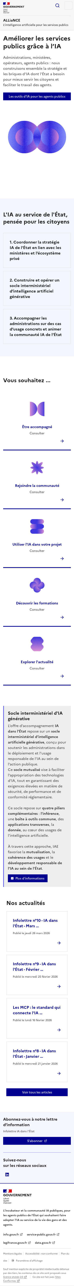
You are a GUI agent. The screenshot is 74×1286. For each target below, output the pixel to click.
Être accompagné (37, 426)
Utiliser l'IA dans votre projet (37, 544)
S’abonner (34, 1140)
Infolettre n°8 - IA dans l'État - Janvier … (34, 1053)
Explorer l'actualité (37, 662)
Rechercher (57, 5)
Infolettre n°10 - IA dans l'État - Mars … (35, 923)
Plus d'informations (29, 878)
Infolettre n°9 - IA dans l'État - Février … (34, 966)
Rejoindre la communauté (37, 485)
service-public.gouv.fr (41, 1235)
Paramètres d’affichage (29, 1260)
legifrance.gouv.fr (15, 1243)
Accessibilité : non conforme (41, 1253)
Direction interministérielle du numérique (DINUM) (7, 1174)
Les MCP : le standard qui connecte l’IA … (37, 1010)
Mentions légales (12, 1253)
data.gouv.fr (43, 1243)
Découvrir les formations (37, 603)
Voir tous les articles (37, 1092)
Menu (68, 5)
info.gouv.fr (11, 1235)
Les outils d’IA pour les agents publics (37, 96)
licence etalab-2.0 (13, 1277)
